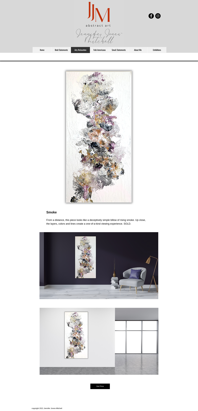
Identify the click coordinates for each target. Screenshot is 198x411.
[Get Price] (100, 386)
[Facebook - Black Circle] (151, 16)
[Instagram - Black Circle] (158, 16)
